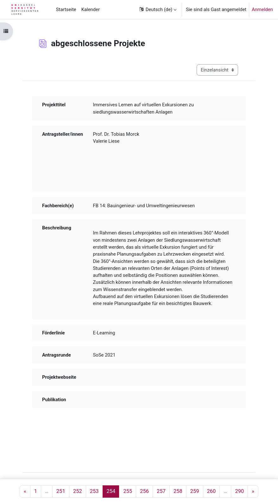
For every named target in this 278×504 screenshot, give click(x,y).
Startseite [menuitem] (66, 9)
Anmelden (262, 9)
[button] (157, 9)
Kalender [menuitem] (90, 9)
